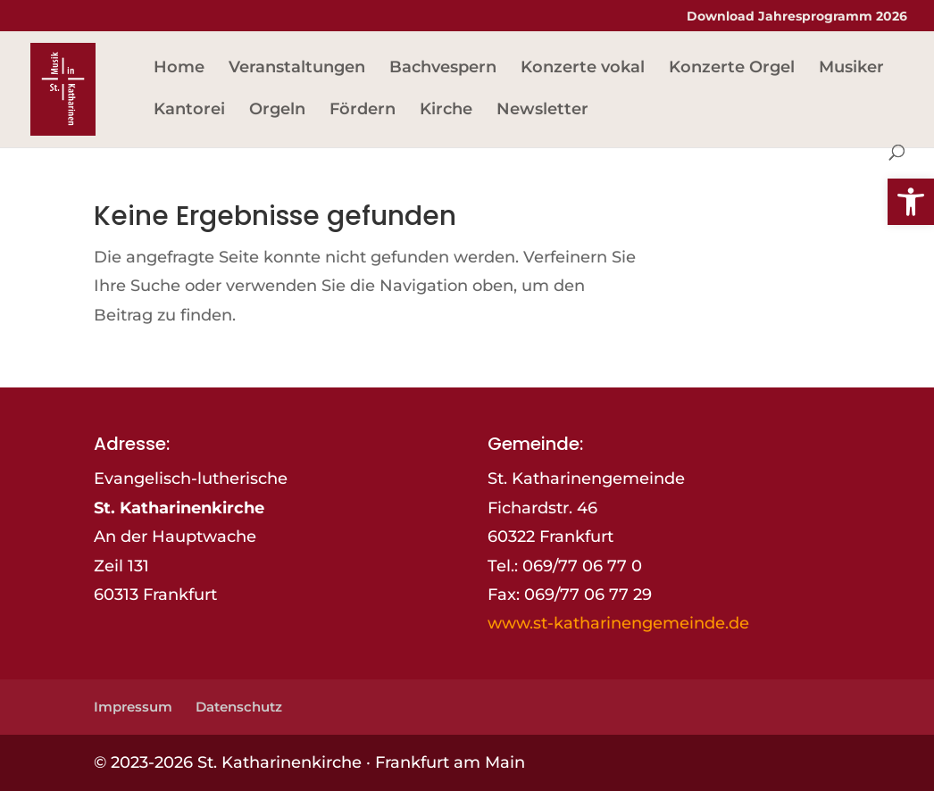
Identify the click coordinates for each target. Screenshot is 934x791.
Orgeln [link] (277, 111)
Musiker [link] (851, 69)
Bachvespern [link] (442, 69)
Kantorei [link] (189, 111)
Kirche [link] (446, 111)
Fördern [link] (362, 111)
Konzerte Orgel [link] (732, 69)
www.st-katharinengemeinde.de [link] (618, 623)
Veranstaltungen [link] (297, 69)
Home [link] (179, 69)
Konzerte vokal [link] (583, 69)
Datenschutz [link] (239, 706)
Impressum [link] (133, 706)
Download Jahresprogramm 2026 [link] (797, 17)
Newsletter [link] (542, 111)
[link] (911, 202)
